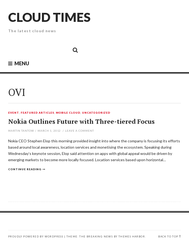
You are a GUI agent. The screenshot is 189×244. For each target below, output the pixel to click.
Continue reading (24, 169)
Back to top (168, 236)
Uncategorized (96, 112)
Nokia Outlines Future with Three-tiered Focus (81, 121)
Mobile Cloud (68, 112)
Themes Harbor (131, 236)
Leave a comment (79, 130)
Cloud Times (49, 17)
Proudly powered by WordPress (35, 236)
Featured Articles (37, 112)
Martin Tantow (21, 130)
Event (13, 112)
